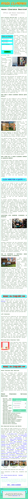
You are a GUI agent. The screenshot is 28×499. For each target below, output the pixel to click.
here (2, 391)
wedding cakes (19, 453)
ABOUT (16, 6)
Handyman (20, 475)
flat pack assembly (14, 457)
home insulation (18, 441)
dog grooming (10, 449)
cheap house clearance (7, 354)
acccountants (18, 437)
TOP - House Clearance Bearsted (9, 475)
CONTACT (19, 6)
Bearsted (3, 301)
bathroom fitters (5, 456)
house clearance (13, 22)
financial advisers (12, 452)
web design (12, 454)
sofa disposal (4, 351)
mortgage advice (19, 450)
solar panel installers (16, 439)
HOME (9, 6)
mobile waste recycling (13, 356)
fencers (23, 445)
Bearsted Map (4, 477)
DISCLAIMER (24, 6)
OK (19, 495)
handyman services (22, 456)
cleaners (8, 446)
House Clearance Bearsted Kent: (9, 17)
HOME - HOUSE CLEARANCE (14, 484)
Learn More (15, 495)
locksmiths (12, 443)
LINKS (13, 6)
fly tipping (10, 203)
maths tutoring (20, 448)
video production (22, 446)
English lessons (5, 458)
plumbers (12, 440)
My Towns (2, 495)
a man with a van (12, 433)
